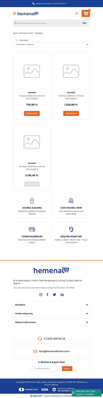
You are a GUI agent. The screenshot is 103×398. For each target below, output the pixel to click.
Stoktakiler (23, 40)
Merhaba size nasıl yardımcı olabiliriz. (83, 393)
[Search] (51, 23)
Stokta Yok (31, 184)
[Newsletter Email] (51, 368)
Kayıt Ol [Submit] (67, 368)
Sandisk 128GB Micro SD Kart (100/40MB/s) (71, 97)
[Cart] (86, 13)
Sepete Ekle (32, 113)
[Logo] (28, 13)
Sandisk (38, 33)
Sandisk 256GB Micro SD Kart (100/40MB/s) (32, 168)
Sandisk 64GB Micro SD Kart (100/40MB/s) (31, 97)
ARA (84, 23)
